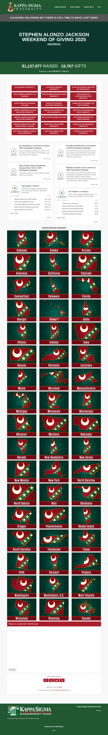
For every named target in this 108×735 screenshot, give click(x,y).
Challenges (75, 7)
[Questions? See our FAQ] (60, 687)
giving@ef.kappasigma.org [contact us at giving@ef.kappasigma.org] (61, 690)
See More (12, 669)
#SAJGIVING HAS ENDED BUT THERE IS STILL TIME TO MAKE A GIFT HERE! (54, 17)
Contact (98, 710)
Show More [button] (14, 213)
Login (53, 730)
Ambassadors (60, 7)
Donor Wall (89, 7)
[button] (62, 680)
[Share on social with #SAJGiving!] (54, 648)
